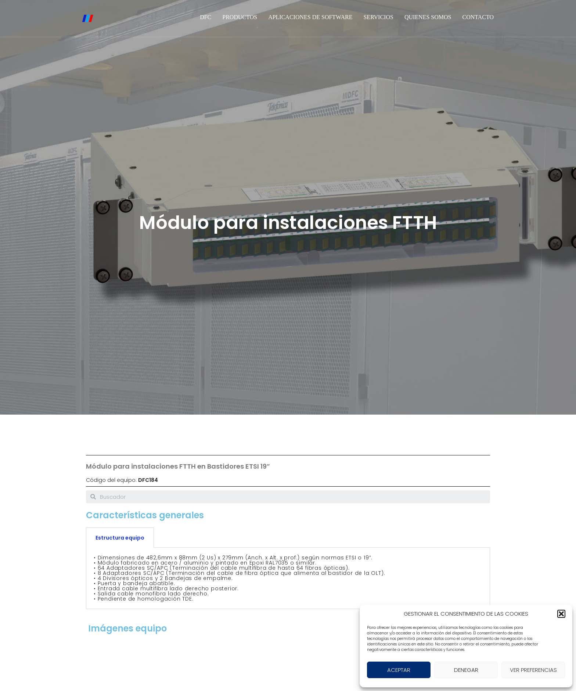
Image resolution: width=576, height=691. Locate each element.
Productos (239, 17)
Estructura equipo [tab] (120, 537)
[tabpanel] (288, 578)
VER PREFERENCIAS (533, 670)
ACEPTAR (398, 670)
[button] (561, 613)
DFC (205, 17)
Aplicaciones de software (310, 17)
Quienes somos (427, 17)
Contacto (478, 17)
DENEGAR (466, 670)
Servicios (378, 17)
